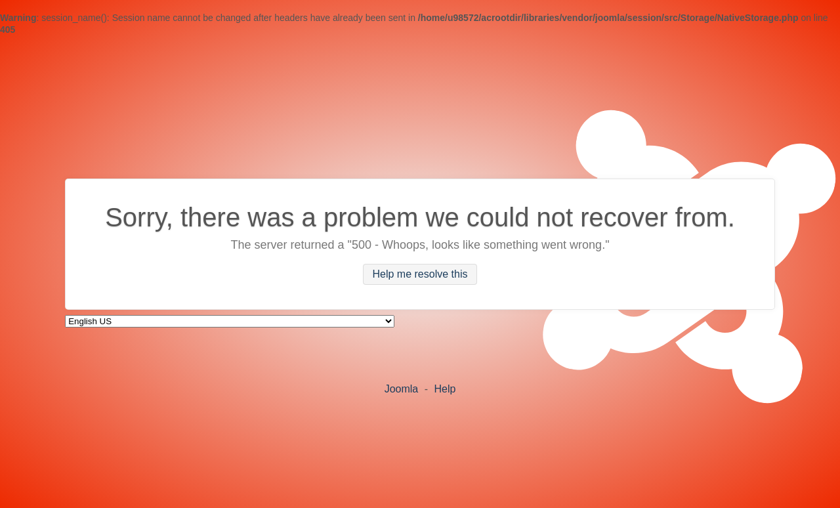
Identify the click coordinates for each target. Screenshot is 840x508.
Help (444, 388)
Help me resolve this (420, 274)
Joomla (402, 388)
